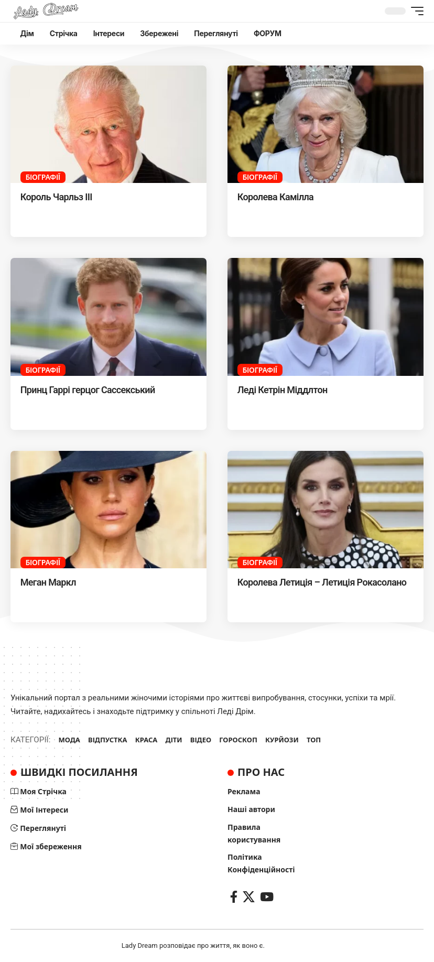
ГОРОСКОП (238, 739)
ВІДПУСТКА (107, 739)
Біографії (42, 177)
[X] (248, 897)
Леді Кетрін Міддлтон (282, 389)
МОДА (69, 739)
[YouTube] (266, 897)
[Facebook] (233, 897)
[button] (415, 11)
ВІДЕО (200, 739)
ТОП (314, 739)
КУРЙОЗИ (282, 739)
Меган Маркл (48, 582)
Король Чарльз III (56, 196)
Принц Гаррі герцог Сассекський (87, 389)
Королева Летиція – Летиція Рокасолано (322, 582)
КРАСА (146, 739)
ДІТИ (174, 739)
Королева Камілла (275, 196)
